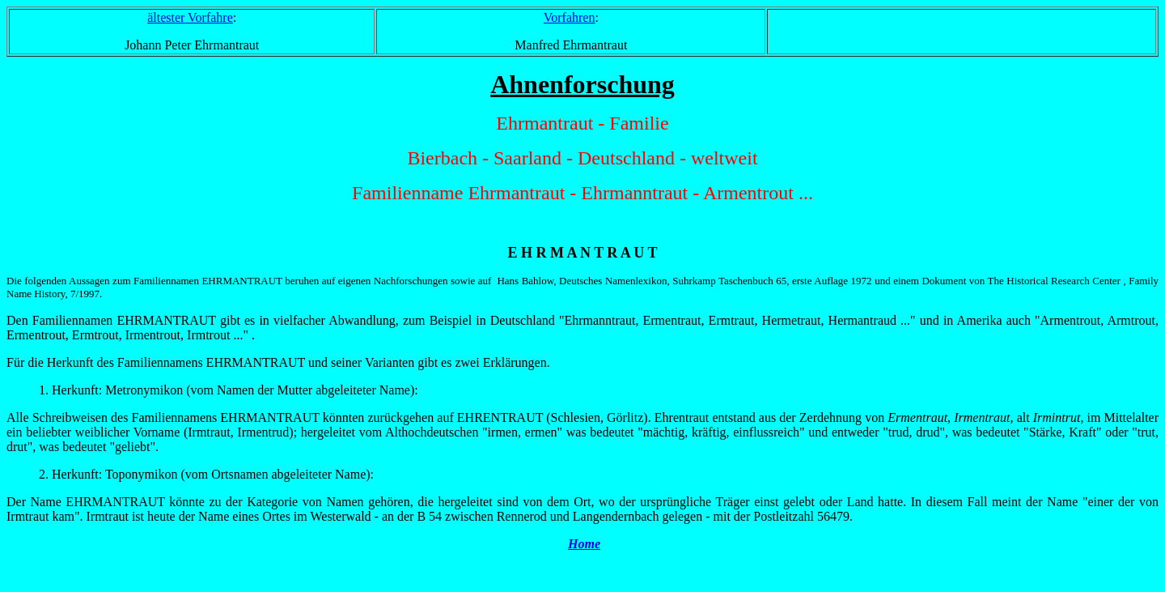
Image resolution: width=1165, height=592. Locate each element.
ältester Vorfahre (190, 17)
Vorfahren (569, 17)
